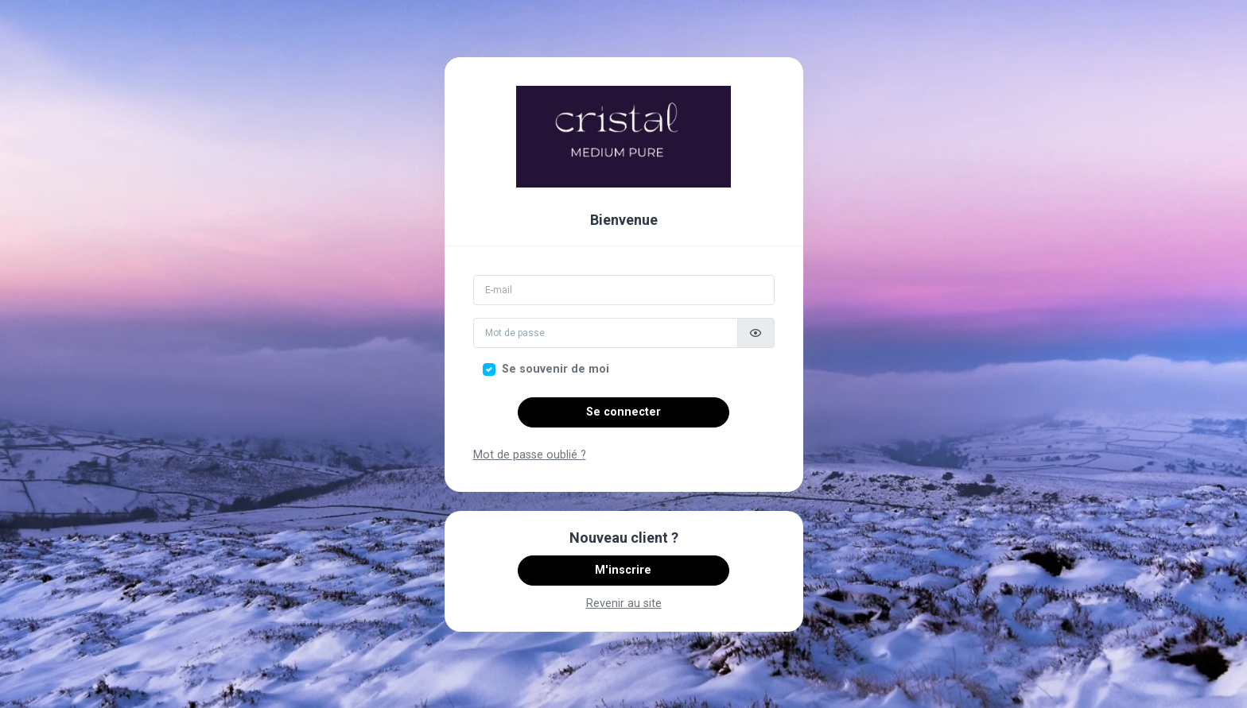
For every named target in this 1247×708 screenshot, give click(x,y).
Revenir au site (624, 603)
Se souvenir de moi (555, 369)
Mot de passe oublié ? (529, 455)
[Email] (624, 290)
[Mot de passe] (605, 333)
